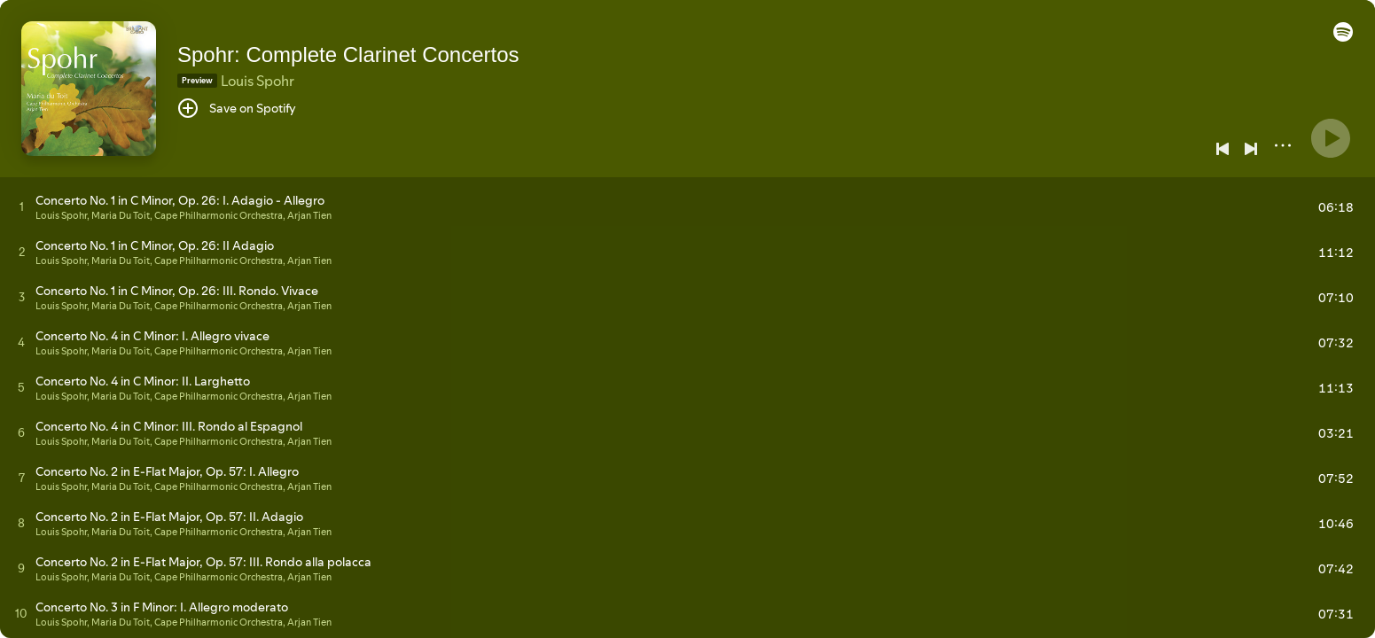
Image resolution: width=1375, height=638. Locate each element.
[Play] (1330, 138)
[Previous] (1222, 149)
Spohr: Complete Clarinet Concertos (348, 54)
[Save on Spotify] (236, 108)
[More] (1282, 145)
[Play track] (22, 206)
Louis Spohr (257, 80)
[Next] (1251, 149)
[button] (1343, 37)
